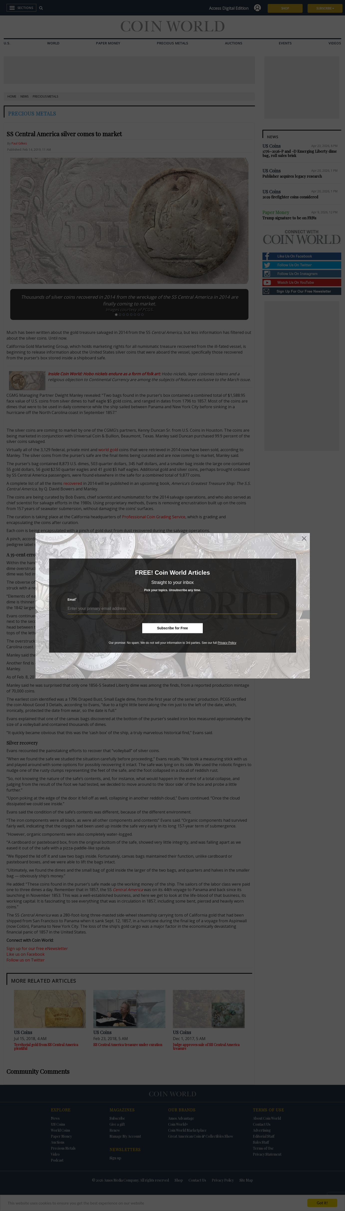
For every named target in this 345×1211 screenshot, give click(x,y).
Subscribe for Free (172, 628)
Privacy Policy (227, 643)
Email (72, 599)
